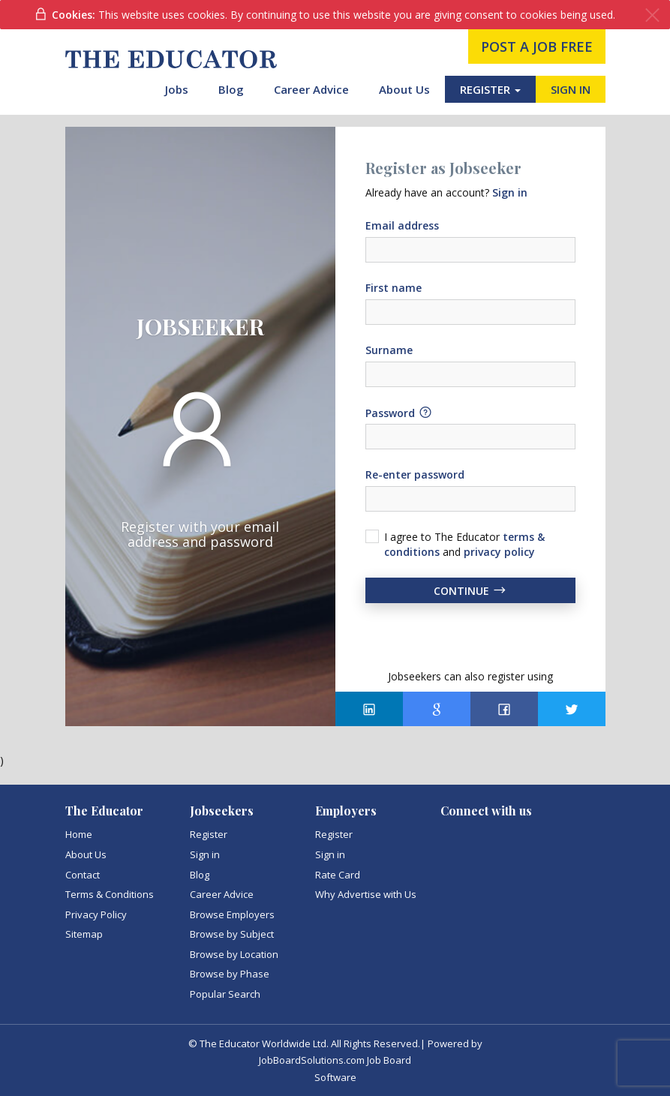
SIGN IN (570, 89)
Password (399, 412)
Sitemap (84, 934)
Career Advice (311, 89)
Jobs (176, 89)
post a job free (537, 47)
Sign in (205, 854)
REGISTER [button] (490, 89)
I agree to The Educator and (464, 544)
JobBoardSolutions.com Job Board (335, 1060)
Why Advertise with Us (365, 894)
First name (393, 288)
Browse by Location (234, 954)
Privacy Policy (96, 914)
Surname (389, 350)
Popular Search (225, 994)
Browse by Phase (229, 973)
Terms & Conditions (109, 894)
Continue (470, 590)
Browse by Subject (232, 934)
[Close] (652, 15)
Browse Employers (232, 914)
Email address (402, 225)
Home (78, 834)
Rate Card (337, 874)
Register (208, 834)
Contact (82, 874)
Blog (231, 89)
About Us (404, 89)
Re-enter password (414, 474)
